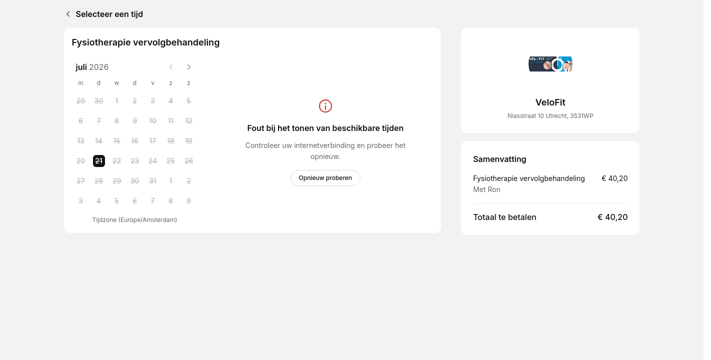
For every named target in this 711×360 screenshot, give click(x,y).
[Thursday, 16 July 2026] (135, 141)
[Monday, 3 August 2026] (81, 201)
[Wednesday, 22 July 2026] (117, 161)
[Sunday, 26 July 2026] (189, 161)
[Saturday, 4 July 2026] (171, 101)
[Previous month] (171, 67)
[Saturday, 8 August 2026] (171, 201)
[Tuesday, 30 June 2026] (99, 101)
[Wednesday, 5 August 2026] (117, 201)
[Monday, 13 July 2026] (81, 141)
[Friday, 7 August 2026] (153, 201)
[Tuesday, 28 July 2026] (99, 181)
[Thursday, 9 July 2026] (135, 121)
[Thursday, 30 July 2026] (135, 181)
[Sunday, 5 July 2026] (189, 101)
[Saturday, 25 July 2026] (171, 161)
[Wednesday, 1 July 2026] (117, 101)
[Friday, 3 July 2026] (153, 101)
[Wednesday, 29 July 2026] (117, 181)
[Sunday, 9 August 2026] (189, 201)
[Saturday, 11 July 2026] (171, 121)
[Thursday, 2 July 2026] (135, 101)
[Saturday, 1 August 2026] (171, 181)
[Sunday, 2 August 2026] (189, 181)
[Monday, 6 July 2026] (81, 121)
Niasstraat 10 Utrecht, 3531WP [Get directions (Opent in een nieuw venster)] (551, 116)
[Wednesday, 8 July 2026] (117, 121)
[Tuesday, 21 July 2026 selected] (99, 161)
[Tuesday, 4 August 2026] (99, 201)
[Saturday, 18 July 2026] (171, 141)
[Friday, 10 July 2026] (153, 121)
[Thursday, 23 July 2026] (135, 161)
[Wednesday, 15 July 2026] (117, 141)
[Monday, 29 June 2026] (81, 101)
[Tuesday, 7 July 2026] (99, 121)
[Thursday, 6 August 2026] (135, 201)
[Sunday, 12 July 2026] (189, 121)
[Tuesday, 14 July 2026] (99, 141)
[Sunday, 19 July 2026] (189, 141)
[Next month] (189, 67)
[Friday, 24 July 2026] (153, 161)
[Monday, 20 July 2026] (81, 161)
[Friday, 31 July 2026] (153, 181)
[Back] (66, 14)
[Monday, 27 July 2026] (81, 181)
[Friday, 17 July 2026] (153, 141)
